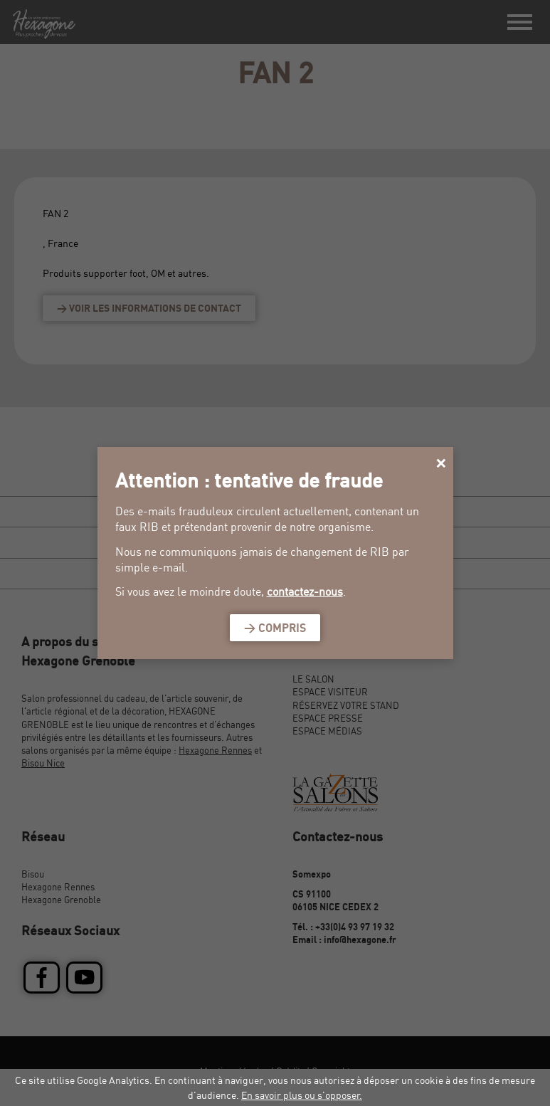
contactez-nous (305, 591)
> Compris (275, 628)
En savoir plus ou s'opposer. (301, 1095)
